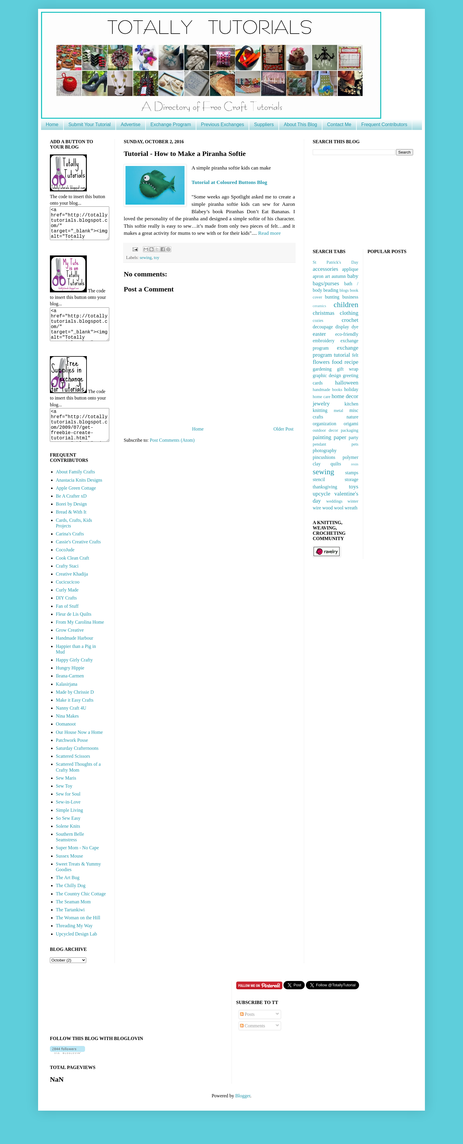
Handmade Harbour (74, 659)
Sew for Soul (68, 815)
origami (351, 423)
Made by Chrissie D (75, 713)
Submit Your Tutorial (90, 124)
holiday (351, 389)
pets (354, 444)
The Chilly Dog (70, 906)
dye (354, 326)
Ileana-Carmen (70, 697)
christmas (324, 313)
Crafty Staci (67, 587)
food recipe (345, 362)
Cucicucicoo (67, 603)
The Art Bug (67, 898)
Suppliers (264, 124)
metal (338, 410)
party (353, 437)
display (342, 326)
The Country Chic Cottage (81, 915)
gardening (322, 368)
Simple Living (69, 831)
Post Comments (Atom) (172, 440)
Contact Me (339, 124)
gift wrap (347, 368)
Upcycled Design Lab (76, 955)
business (350, 296)
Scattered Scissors (73, 777)
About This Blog (300, 124)
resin (354, 464)
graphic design (327, 375)
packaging (349, 430)
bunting (332, 296)
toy (156, 257)
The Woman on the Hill (78, 938)
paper (340, 437)
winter (353, 501)
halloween (346, 382)
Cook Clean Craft (72, 579)
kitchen (351, 403)
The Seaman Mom (73, 922)
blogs (344, 290)
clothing (349, 313)
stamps (351, 472)
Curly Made (67, 611)
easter (319, 334)
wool (338, 507)
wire (317, 507)
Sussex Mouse (69, 877)
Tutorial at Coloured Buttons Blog (229, 182)
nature (352, 416)
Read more (269, 233)
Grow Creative (70, 651)
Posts (247, 1035)
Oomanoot (66, 745)
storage (351, 479)
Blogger (242, 1116)
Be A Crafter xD (71, 517)
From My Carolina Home (80, 643)
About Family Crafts (75, 493)
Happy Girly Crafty (74, 681)
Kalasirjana (66, 705)
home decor (345, 396)
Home (52, 124)
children (346, 304)
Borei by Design (71, 525)
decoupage (323, 326)
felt (355, 355)
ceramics (319, 306)
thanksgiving (325, 486)
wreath (351, 507)
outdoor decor (325, 430)
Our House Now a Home (79, 753)
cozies (318, 320)
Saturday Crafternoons (77, 769)
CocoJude (65, 570)
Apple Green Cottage (76, 509)
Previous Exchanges (222, 124)
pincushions (324, 457)
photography (325, 450)
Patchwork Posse (72, 761)
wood (327, 507)
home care (321, 396)
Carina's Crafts (70, 555)
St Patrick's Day (335, 262)
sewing (146, 257)
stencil (319, 479)
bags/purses (326, 283)
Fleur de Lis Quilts (73, 635)
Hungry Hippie (70, 689)
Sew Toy (64, 807)
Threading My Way (74, 946)
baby (352, 276)
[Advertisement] (357, 201)
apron (318, 276)
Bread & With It (71, 533)
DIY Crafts (66, 619)
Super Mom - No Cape (77, 868)
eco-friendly (346, 334)
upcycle (321, 493)
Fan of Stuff (67, 627)
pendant (319, 444)
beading (330, 290)
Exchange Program (171, 124)
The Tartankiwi (70, 930)
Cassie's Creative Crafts (78, 563)
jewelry (321, 403)
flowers (321, 362)
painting (322, 437)
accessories (325, 269)
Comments (252, 1047)
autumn (339, 276)
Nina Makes (67, 737)
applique (350, 269)
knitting (320, 410)
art (327, 276)
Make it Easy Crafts (75, 721)
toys (353, 486)
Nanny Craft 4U (71, 729)
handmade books (327, 389)
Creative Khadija (72, 595)
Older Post (283, 428)
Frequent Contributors (384, 124)
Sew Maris (66, 799)
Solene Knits (68, 847)
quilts (335, 463)
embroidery (324, 340)
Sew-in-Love (68, 823)
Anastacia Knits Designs (79, 501)
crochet (350, 320)
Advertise (131, 124)
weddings (334, 501)
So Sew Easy (68, 839)
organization (324, 423)
